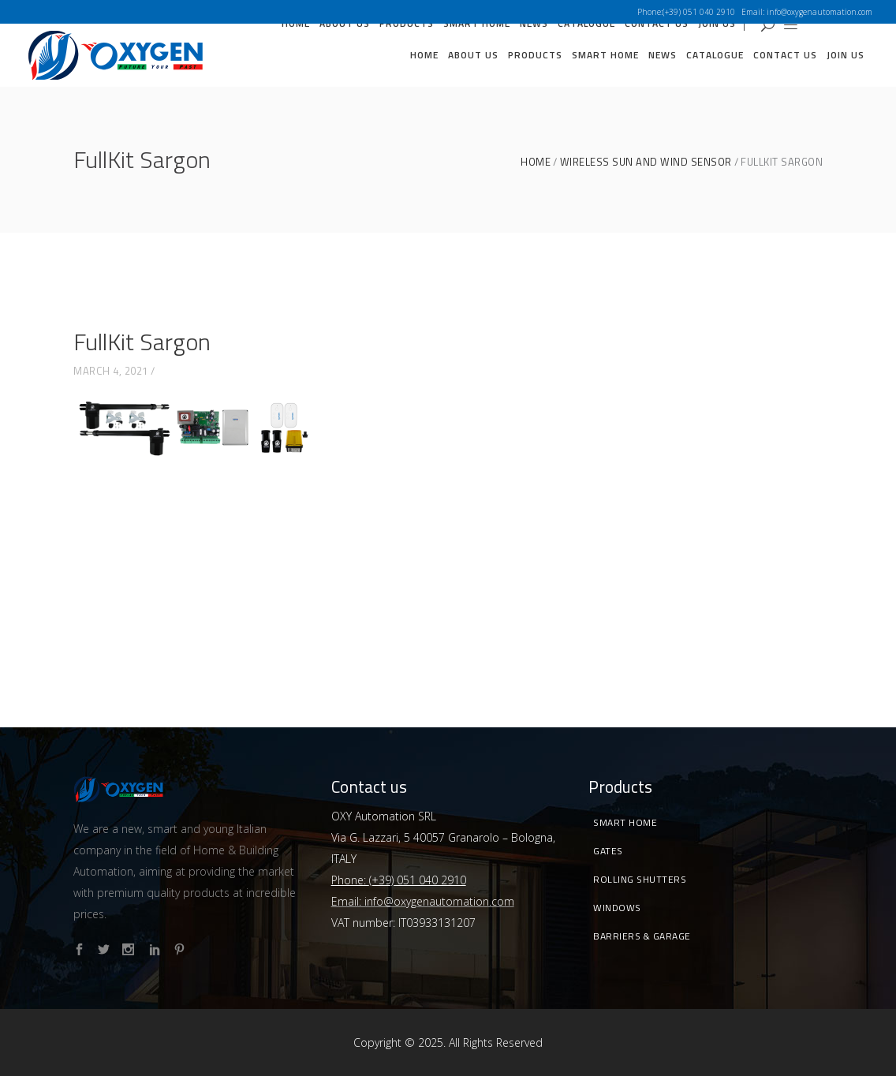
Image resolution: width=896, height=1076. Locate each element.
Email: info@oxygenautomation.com (422, 901)
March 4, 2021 (110, 371)
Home (536, 162)
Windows (617, 907)
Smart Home (625, 822)
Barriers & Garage (642, 935)
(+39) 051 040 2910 (699, 11)
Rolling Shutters (639, 879)
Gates (608, 850)
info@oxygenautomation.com (819, 11)
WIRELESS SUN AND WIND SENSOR (646, 162)
